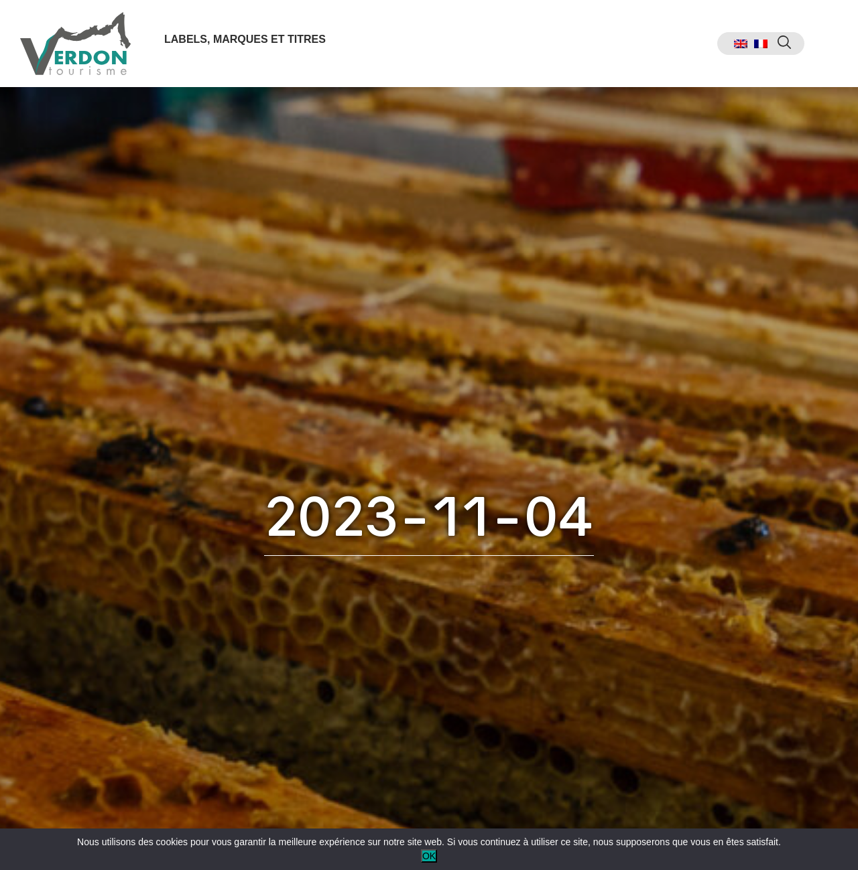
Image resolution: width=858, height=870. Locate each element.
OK (429, 856)
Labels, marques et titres (245, 39)
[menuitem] (741, 43)
